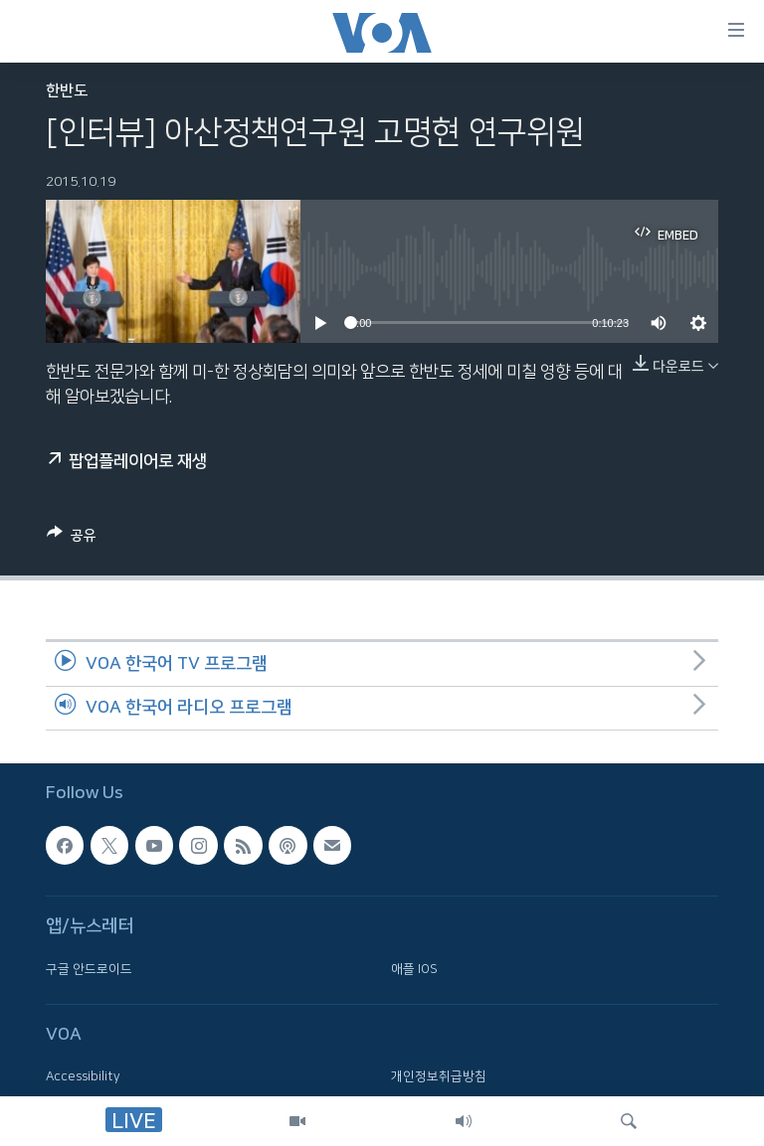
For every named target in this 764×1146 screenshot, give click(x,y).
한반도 (67, 90)
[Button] (71, 539)
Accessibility (83, 1076)
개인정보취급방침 (438, 1076)
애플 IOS (414, 969)
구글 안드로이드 (89, 969)
